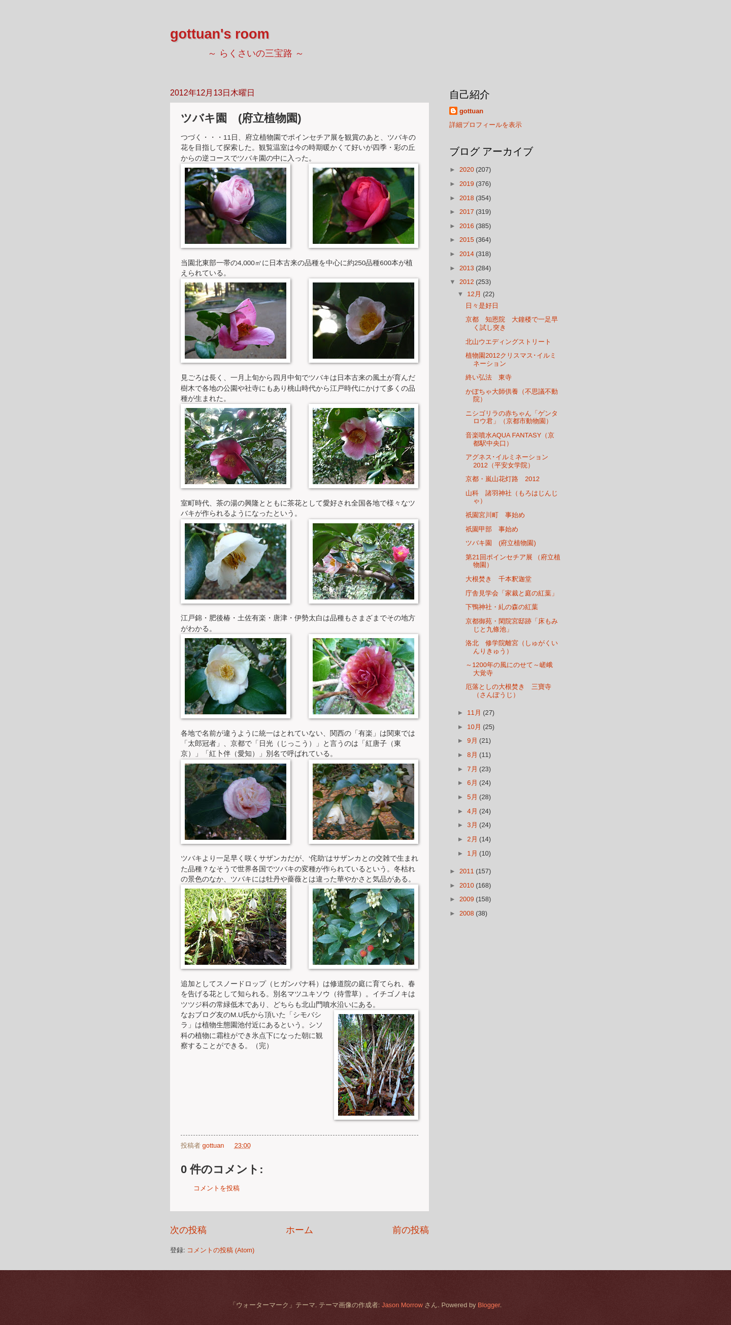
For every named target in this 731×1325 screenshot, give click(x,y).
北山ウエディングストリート (508, 341)
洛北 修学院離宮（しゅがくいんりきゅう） (512, 646)
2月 (473, 839)
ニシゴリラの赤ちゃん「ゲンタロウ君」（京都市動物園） (512, 417)
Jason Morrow (402, 1305)
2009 (467, 899)
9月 (473, 740)
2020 (467, 169)
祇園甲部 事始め (492, 529)
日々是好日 (482, 305)
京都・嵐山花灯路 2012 (503, 479)
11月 (475, 712)
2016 (467, 226)
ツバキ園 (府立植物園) (501, 543)
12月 (475, 294)
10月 (475, 727)
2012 (467, 282)
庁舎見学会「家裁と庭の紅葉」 (512, 593)
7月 (473, 769)
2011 (467, 871)
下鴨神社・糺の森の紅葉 (502, 607)
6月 (473, 782)
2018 (467, 198)
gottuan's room (219, 34)
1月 (473, 853)
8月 (473, 755)
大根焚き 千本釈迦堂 (498, 579)
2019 (467, 183)
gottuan (471, 111)
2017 (467, 211)
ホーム (299, 1230)
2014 (467, 254)
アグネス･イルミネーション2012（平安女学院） (507, 460)
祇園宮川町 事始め (495, 515)
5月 (473, 797)
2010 (467, 885)
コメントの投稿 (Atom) (220, 1250)
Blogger (489, 1305)
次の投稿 (188, 1230)
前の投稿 (410, 1230)
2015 (467, 239)
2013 (467, 268)
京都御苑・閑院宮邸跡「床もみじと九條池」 (512, 625)
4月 (473, 811)
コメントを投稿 (216, 1188)
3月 (473, 825)
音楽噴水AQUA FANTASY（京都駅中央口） (510, 439)
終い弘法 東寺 (489, 377)
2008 (467, 913)
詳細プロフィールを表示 (485, 125)
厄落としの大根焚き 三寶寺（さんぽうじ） (508, 690)
